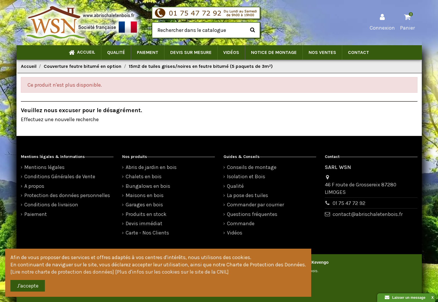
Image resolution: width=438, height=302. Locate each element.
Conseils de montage (251, 167)
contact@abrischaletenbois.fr (368, 214)
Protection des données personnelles (67, 195)
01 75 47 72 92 (349, 203)
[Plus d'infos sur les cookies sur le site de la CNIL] (172, 272)
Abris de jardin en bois (151, 167)
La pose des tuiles (247, 195)
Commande (240, 223)
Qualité (235, 186)
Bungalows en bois (148, 186)
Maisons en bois (145, 195)
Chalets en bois (144, 176)
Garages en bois (144, 204)
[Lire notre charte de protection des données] (62, 272)
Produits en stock (146, 214)
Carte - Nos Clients (147, 233)
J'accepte (28, 286)
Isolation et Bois (246, 176)
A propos (34, 186)
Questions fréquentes (252, 214)
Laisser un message (405, 298)
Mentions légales (44, 167)
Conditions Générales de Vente (59, 176)
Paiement (35, 214)
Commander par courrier (255, 204)
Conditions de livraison (51, 204)
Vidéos (234, 233)
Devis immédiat (144, 223)
